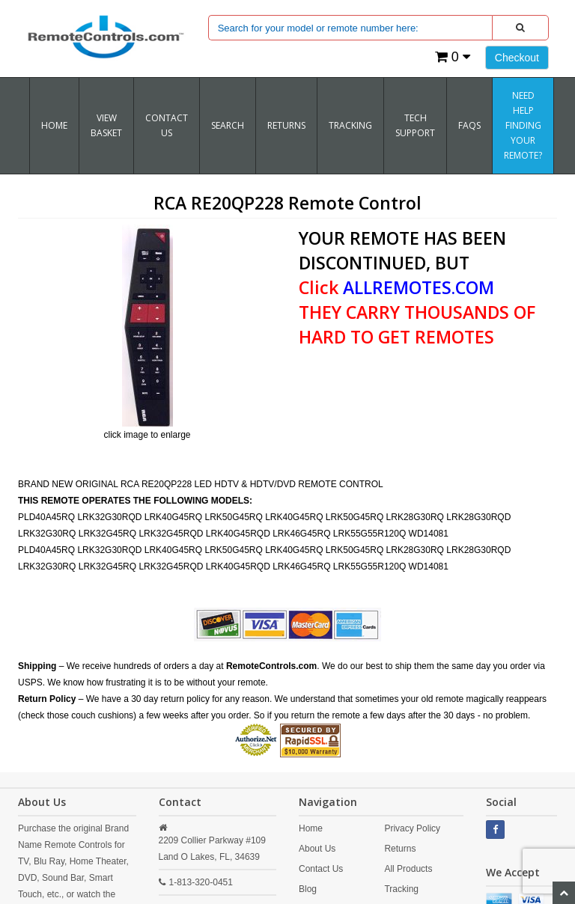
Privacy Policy (412, 828)
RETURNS (286, 125)
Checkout (517, 58)
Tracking (401, 889)
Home (54, 125)
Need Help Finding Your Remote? (523, 125)
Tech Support (415, 125)
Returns (400, 848)
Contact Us (166, 125)
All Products (408, 869)
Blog (308, 889)
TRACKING (350, 125)
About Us (317, 848)
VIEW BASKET (106, 125)
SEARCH (227, 125)
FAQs (469, 125)
